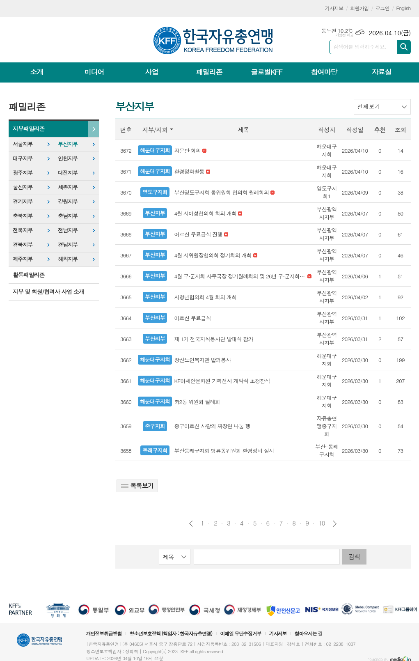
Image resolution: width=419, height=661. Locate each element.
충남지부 (68, 216)
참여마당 (324, 72)
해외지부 (68, 259)
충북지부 (22, 216)
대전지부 (68, 173)
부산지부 (68, 144)
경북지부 (22, 244)
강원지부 (68, 201)
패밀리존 (209, 72)
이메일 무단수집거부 (240, 633)
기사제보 (334, 8)
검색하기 (404, 47)
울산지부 (22, 187)
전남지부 (68, 230)
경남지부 (68, 244)
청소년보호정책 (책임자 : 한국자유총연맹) (170, 633)
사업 (151, 72)
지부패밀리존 (28, 128)
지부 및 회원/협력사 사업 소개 (48, 291)
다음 (334, 523)
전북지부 (22, 230)
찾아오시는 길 (309, 633)
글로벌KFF (266, 72)
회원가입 (359, 8)
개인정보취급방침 (103, 633)
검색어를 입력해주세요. (360, 46)
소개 (37, 72)
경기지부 (22, 201)
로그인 (382, 8)
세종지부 (68, 187)
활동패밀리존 (28, 275)
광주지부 (22, 173)
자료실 (381, 72)
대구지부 (22, 158)
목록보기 (137, 485)
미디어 (94, 72)
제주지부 (22, 259)
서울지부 (22, 144)
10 (321, 523)
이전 (191, 523)
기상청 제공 (344, 35)
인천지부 (68, 158)
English (403, 8)
